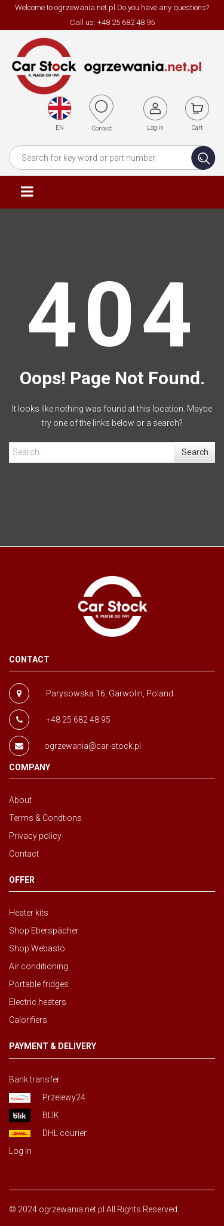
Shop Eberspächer (44, 930)
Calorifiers (28, 1020)
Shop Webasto (37, 948)
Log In (20, 1151)
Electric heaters (37, 1002)
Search (195, 452)
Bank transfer (34, 1079)
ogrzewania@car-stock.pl (92, 746)
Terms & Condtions (45, 818)
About (20, 800)
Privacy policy (35, 836)
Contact (24, 853)
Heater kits (28, 912)
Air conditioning (38, 966)
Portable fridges (39, 984)
